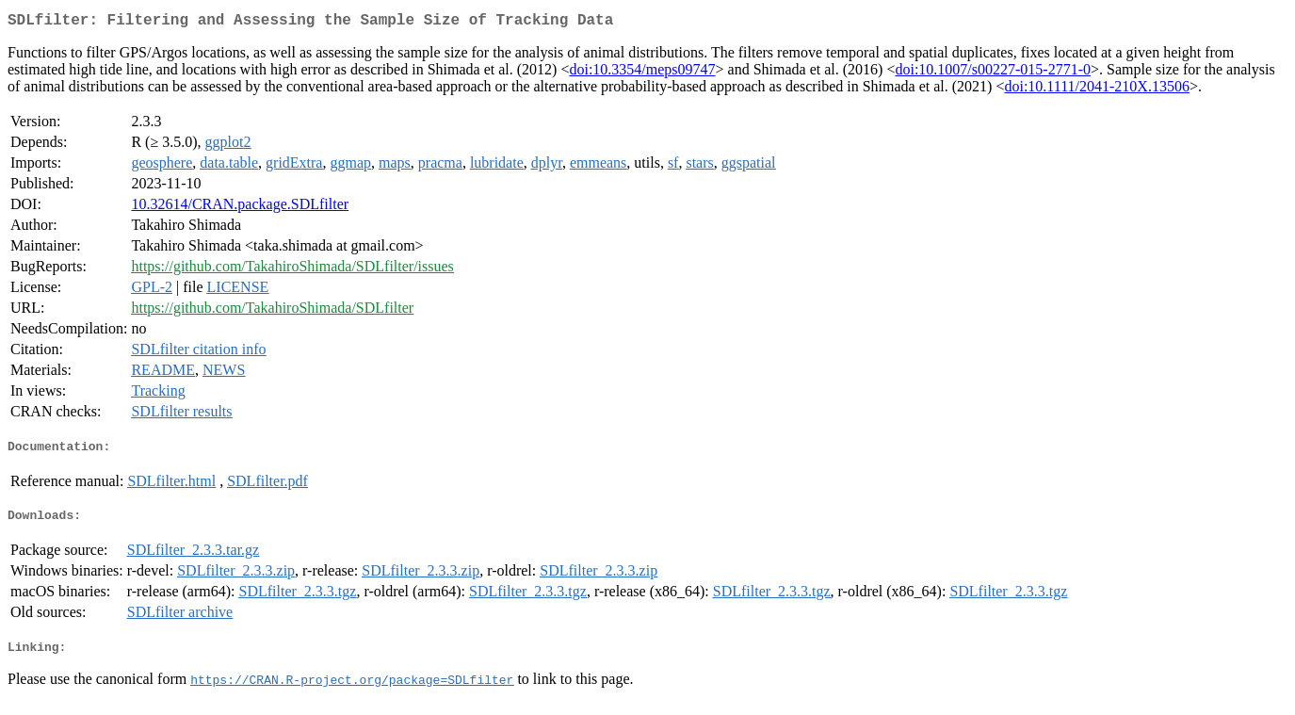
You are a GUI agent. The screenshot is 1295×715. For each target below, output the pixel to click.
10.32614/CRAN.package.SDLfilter (239, 208)
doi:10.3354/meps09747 (642, 73)
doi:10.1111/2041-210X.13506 (1096, 90)
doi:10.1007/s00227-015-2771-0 (993, 73)
